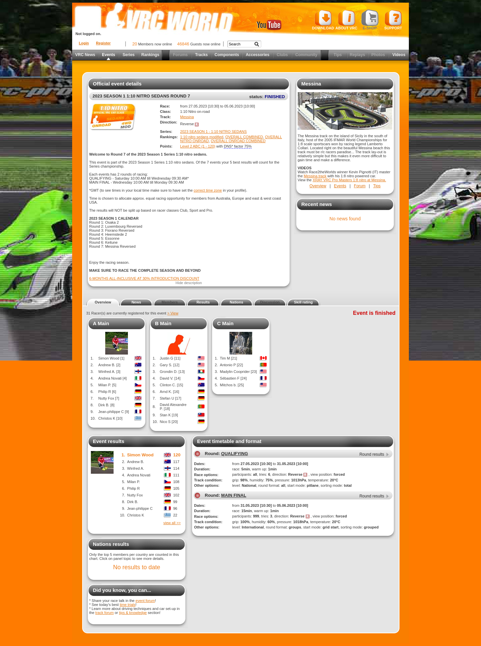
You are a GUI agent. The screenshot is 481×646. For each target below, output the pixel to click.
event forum (145, 601)
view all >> (172, 523)
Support (393, 19)
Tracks (201, 54)
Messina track (315, 176)
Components (226, 54)
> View (172, 313)
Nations (236, 302)
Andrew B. (135, 462)
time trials (127, 605)
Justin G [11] (170, 358)
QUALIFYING (234, 453)
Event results (108, 441)
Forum (360, 186)
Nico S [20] (169, 422)
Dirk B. (132, 502)
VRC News (85, 54)
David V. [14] (170, 378)
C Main (225, 323)
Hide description (189, 283)
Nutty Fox (135, 495)
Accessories (258, 54)
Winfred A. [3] (109, 372)
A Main (101, 323)
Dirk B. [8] (106, 405)
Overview (318, 186)
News (136, 302)
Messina (187, 117)
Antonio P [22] (231, 365)
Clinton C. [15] (171, 385)
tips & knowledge (133, 613)
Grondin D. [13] (172, 372)
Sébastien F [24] (233, 378)
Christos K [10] (110, 418)
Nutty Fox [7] (108, 398)
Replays (357, 54)
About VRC (346, 19)
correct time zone (208, 190)
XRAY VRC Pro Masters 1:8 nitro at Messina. (349, 180)
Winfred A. (135, 468)
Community (306, 54)
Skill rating (303, 302)
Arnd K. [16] (169, 392)
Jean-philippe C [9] (113, 412)
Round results (371, 454)
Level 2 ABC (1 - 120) (197, 146)
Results (203, 302)
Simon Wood (140, 454)
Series (129, 54)
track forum (104, 613)
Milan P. (133, 482)
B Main (163, 323)
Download (323, 19)
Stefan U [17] (170, 398)
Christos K (135, 515)
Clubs (282, 54)
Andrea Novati (139, 475)
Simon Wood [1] (111, 358)
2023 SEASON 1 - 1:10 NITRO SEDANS (213, 132)
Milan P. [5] (107, 385)
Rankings (150, 54)
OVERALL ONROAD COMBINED (238, 141)
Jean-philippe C (140, 508)
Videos (398, 54)
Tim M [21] (228, 358)
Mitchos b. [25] (232, 385)
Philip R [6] (107, 392)
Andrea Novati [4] (112, 378)
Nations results (111, 544)
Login (84, 43)
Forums (180, 54)
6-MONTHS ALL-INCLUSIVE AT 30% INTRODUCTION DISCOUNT (144, 278)
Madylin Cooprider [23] (238, 372)
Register (103, 43)
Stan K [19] (169, 415)
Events (108, 54)
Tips (338, 54)
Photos (378, 54)
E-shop (370, 19)
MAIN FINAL (233, 495)
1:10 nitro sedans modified (201, 137)
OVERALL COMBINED (244, 137)
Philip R (133, 488)
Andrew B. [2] (109, 365)
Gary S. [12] (169, 365)
